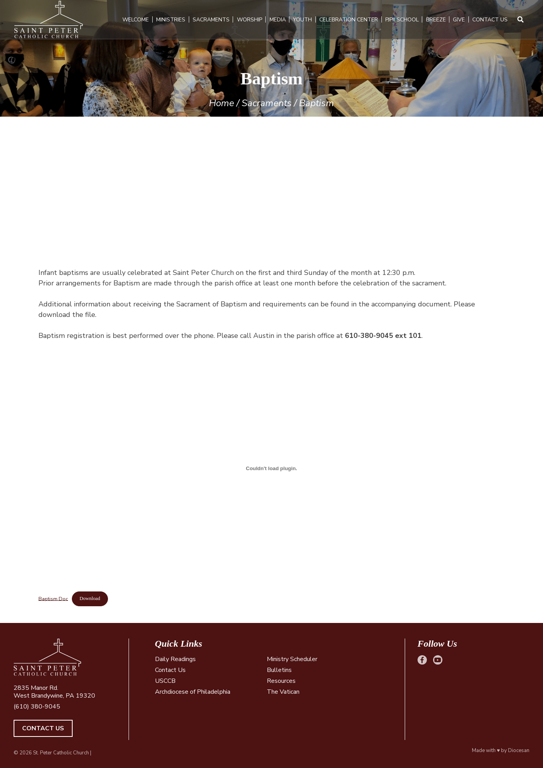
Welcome (136, 19)
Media (278, 19)
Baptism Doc (53, 598)
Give (459, 19)
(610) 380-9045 (37, 706)
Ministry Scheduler (292, 659)
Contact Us (490, 19)
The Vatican (283, 692)
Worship (249, 19)
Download (90, 598)
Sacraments (211, 19)
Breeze (436, 19)
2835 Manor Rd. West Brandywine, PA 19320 (54, 692)
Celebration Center (348, 19)
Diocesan (518, 750)
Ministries (170, 19)
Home (221, 103)
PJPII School (402, 19)
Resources (281, 681)
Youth (302, 19)
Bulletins (279, 670)
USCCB (165, 681)
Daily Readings (175, 659)
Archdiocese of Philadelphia (192, 692)
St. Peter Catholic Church (61, 752)
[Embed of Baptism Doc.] (271, 468)
